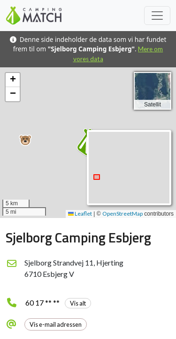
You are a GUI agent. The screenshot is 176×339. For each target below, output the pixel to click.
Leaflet (80, 213)
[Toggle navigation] (157, 15)
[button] (25, 140)
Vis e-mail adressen (56, 324)
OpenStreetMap (122, 213)
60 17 (58, 302)
